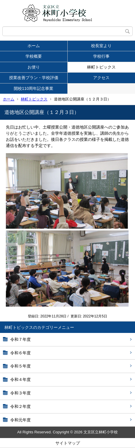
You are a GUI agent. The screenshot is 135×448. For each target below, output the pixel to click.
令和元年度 (20, 420)
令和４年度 (20, 379)
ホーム (34, 45)
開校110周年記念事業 (33, 88)
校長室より (101, 45)
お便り (34, 67)
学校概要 (33, 56)
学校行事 (101, 56)
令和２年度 (20, 406)
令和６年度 (20, 352)
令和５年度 (20, 366)
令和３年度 (20, 393)
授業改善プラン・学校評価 (33, 77)
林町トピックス (101, 67)
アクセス (101, 77)
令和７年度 (20, 339)
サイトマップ (67, 443)
